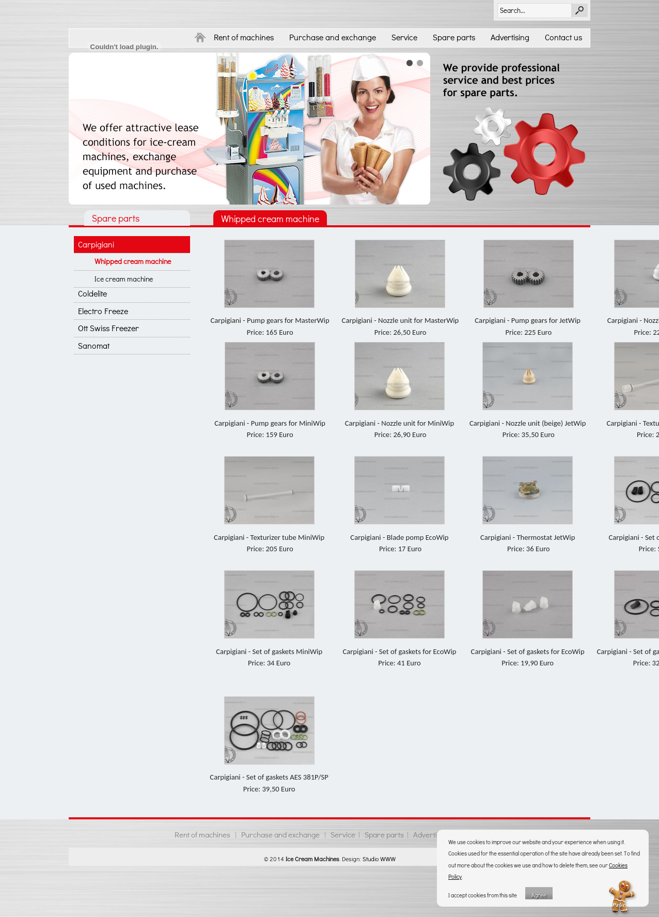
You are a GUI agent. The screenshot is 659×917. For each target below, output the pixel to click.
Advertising (510, 37)
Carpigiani (96, 244)
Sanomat (93, 345)
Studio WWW (379, 858)
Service (404, 37)
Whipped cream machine (133, 261)
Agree (538, 895)
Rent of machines (244, 37)
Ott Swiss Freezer (108, 327)
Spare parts (454, 37)
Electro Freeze (103, 310)
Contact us (563, 37)
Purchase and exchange (332, 37)
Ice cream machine (124, 279)
